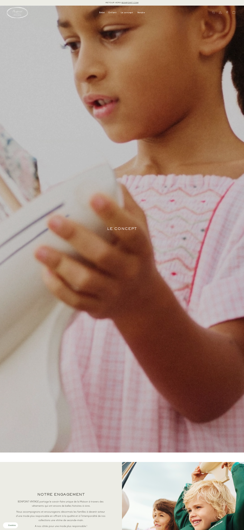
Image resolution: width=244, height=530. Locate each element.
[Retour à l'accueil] (17, 12)
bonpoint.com (129, 3)
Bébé (102, 13)
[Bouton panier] (233, 12)
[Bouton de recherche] (213, 12)
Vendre (141, 13)
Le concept (127, 13)
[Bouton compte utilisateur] (220, 12)
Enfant (113, 13)
